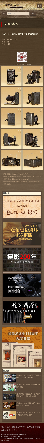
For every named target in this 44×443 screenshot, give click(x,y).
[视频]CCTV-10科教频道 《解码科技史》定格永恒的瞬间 (22, 376)
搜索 (33, 13)
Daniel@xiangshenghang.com (18, 179)
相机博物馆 (5, 430)
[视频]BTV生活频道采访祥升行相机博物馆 (21, 386)
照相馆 (37, 427)
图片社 (30, 427)
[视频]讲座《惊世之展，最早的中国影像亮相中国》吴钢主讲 (21, 395)
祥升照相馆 (16, 181)
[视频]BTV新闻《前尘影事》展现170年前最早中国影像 (21, 413)
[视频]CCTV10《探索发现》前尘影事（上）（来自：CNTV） (21, 404)
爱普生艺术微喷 (18, 427)
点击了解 (6, 184)
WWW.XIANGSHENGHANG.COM (10, 436)
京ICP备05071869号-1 (7, 438)
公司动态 (15, 430)
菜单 (39, 6)
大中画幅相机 (11, 23)
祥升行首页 (5, 427)
